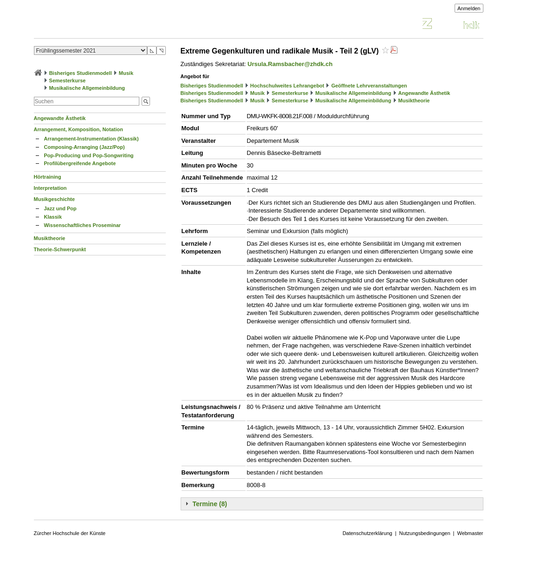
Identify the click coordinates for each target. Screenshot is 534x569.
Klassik (53, 217)
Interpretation (50, 188)
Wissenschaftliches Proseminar (82, 225)
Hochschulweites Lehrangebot (287, 85)
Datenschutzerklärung (367, 533)
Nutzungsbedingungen (424, 533)
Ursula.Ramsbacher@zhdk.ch (289, 63)
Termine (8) (210, 504)
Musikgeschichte (54, 199)
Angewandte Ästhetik (60, 118)
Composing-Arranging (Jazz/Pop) (84, 147)
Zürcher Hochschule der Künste (70, 533)
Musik (126, 73)
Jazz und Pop (60, 208)
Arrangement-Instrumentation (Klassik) (91, 138)
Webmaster (470, 533)
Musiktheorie (49, 238)
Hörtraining (47, 177)
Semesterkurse (67, 80)
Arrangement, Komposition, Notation (79, 129)
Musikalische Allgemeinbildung (87, 88)
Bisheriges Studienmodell (80, 73)
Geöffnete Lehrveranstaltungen (369, 85)
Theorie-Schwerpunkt (60, 249)
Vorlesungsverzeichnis (102, 25)
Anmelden (469, 8)
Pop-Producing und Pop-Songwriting (89, 155)
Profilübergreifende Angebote (80, 163)
